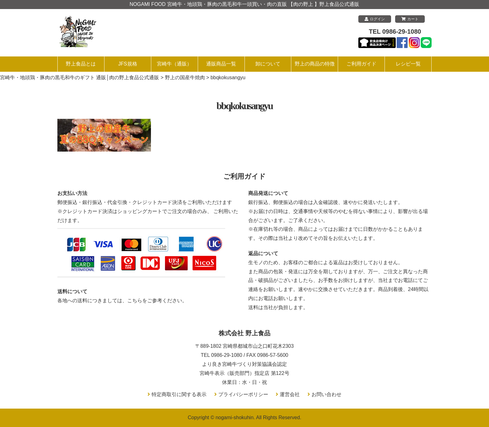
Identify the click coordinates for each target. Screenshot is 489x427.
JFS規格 (127, 63)
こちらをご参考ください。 (157, 300)
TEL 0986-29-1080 (395, 31)
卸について (267, 63)
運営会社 (290, 394)
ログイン (375, 19)
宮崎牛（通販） (174, 63)
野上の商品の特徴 (315, 63)
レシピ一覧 (408, 63)
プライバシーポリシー (243, 394)
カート (410, 19)
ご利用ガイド (361, 63)
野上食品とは (81, 63)
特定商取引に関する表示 (179, 394)
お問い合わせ (326, 394)
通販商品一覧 (221, 63)
